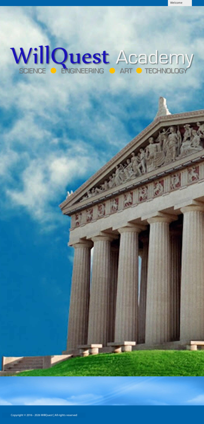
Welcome (176, 3)
